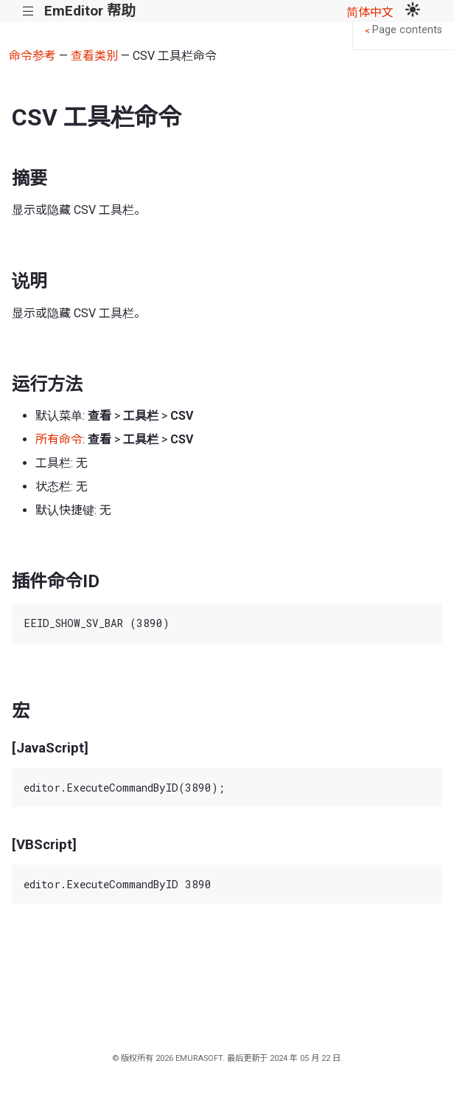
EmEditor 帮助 (89, 10)
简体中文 (370, 12)
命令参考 (32, 56)
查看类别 (94, 56)
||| (28, 11)
